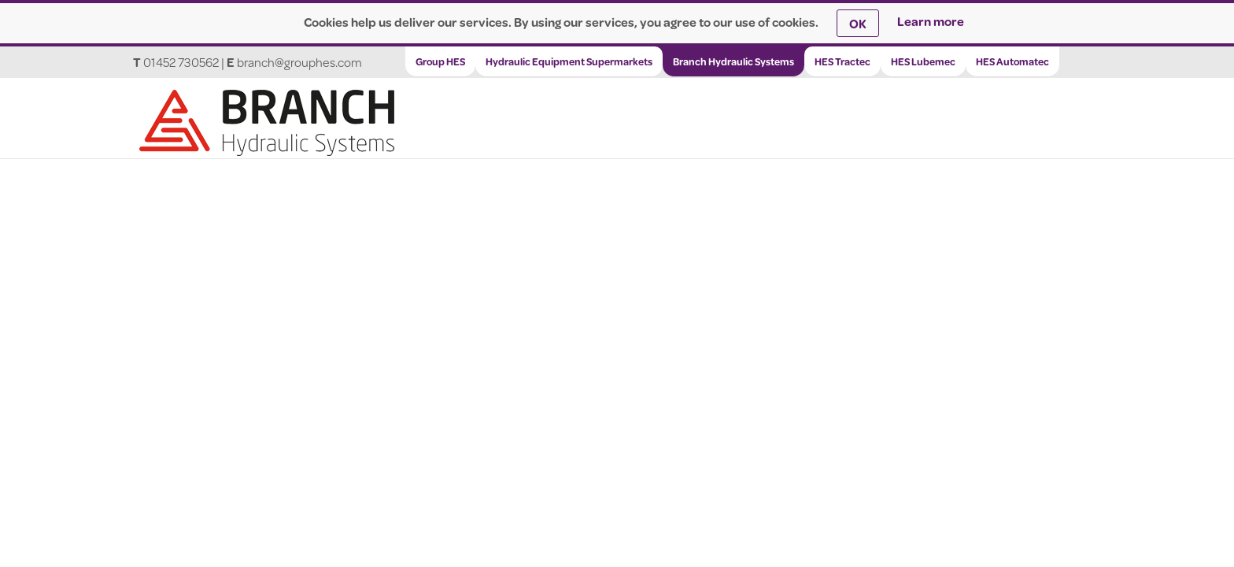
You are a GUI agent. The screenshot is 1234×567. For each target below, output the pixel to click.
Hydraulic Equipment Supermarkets (569, 61)
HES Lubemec (923, 61)
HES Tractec (842, 61)
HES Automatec (1012, 61)
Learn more (930, 21)
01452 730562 (181, 62)
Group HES (440, 61)
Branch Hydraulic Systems (733, 61)
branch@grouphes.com (299, 62)
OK (857, 23)
